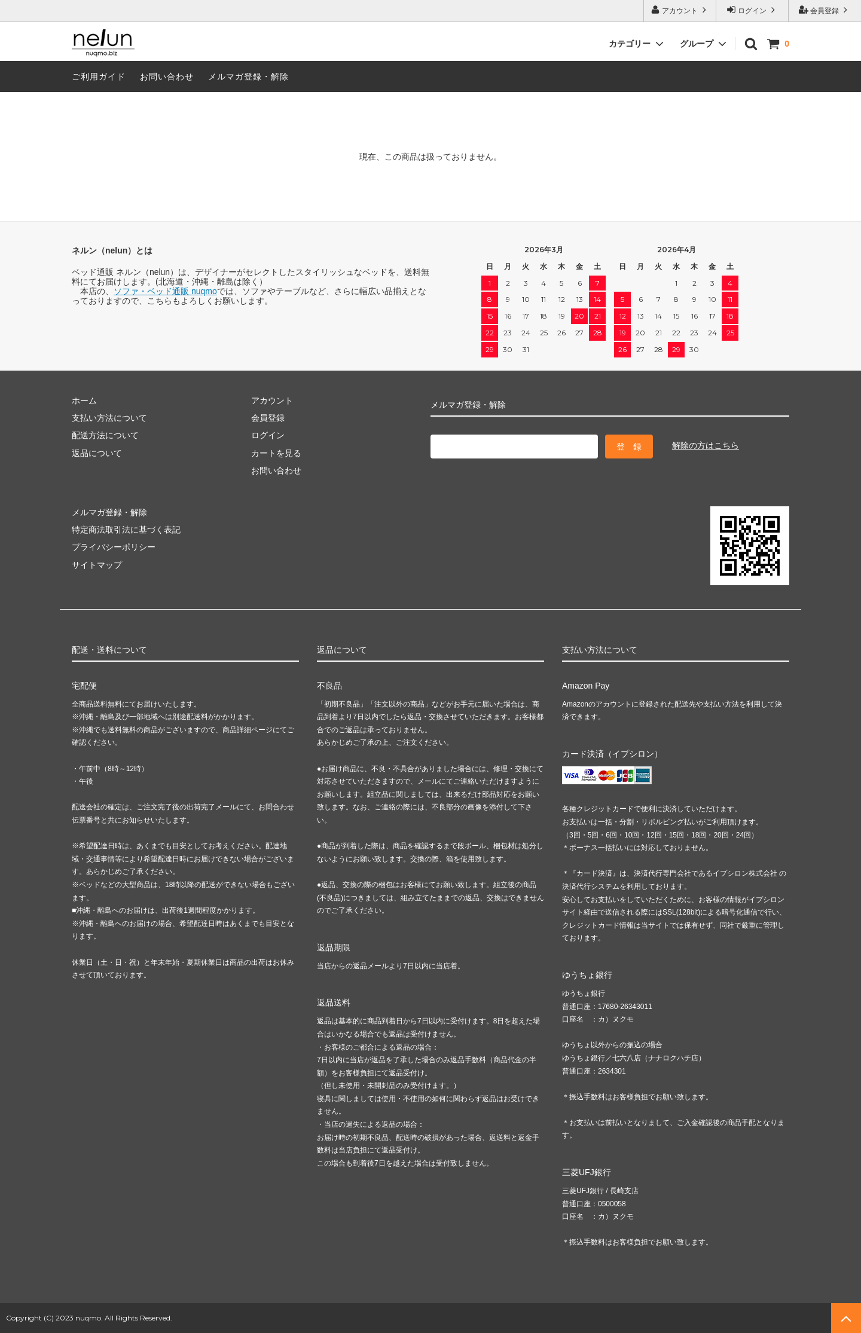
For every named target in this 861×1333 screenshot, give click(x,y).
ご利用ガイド (99, 76)
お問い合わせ (167, 76)
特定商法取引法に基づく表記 (126, 529)
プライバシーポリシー (113, 547)
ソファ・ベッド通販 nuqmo (165, 291)
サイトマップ (97, 565)
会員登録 (825, 10)
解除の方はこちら (705, 445)
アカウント (680, 10)
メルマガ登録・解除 (248, 76)
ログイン (752, 10)
